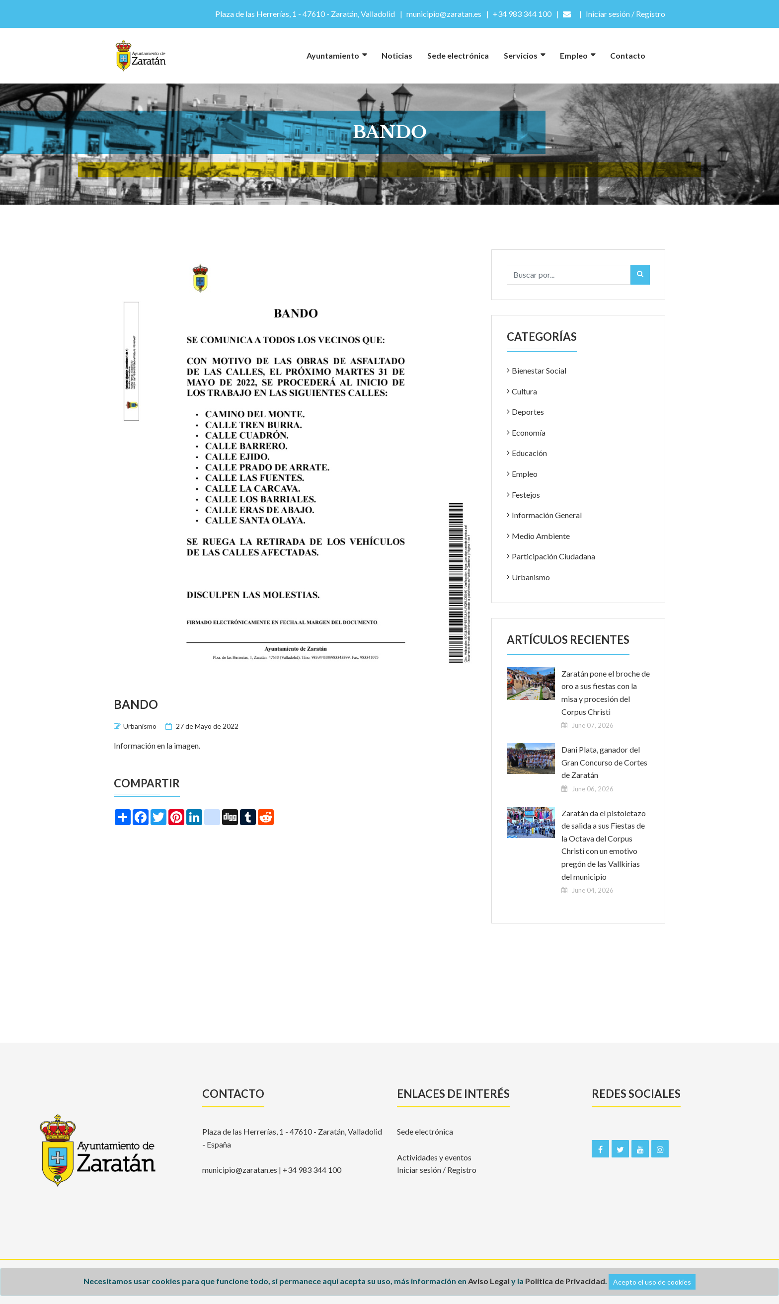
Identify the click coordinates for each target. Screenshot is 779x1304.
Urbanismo (139, 726)
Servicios (521, 55)
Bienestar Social (539, 370)
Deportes (528, 411)
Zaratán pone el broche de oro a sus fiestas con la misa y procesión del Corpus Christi (605, 692)
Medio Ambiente (541, 535)
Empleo (574, 55)
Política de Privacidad (565, 1281)
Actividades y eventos (434, 1157)
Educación (529, 453)
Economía (528, 432)
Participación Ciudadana (553, 556)
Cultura (524, 391)
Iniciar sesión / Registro (436, 1169)
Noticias (397, 55)
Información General (547, 515)
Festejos (526, 494)
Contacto (627, 55)
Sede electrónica (458, 55)
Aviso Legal (489, 1281)
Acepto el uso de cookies (652, 1282)
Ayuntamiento (333, 55)
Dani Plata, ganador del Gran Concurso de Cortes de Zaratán (604, 762)
